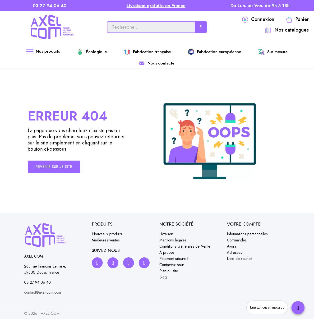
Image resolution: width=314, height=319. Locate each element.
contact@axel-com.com (42, 292)
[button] (54, 167)
